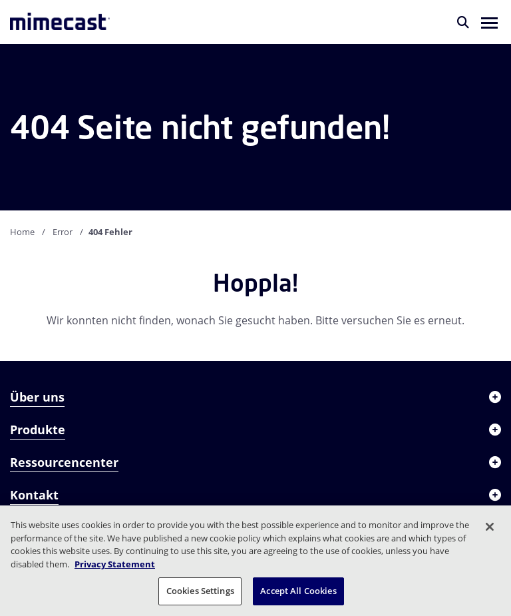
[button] (489, 22)
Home (22, 232)
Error (63, 232)
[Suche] (463, 22)
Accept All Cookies (298, 591)
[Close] (489, 526)
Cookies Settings (200, 591)
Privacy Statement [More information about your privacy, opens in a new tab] (115, 564)
